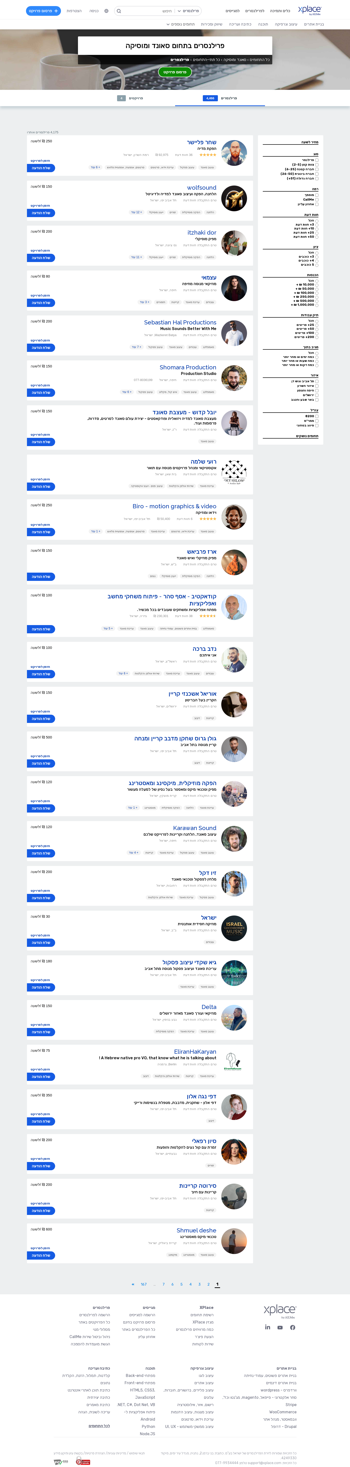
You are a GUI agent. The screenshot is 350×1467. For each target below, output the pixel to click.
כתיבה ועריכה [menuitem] (240, 24)
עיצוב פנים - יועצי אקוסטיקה (147, 486)
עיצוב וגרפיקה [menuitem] (286, 24)
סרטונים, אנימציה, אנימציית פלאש (125, 167)
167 (144, 1284)
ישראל (208, 917)
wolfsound (201, 187)
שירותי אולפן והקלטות (181, 486)
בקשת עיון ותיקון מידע (68, 1453)
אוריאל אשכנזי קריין (192, 693)
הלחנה (210, 212)
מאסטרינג (150, 807)
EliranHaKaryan (195, 1051)
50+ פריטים (305, 329)
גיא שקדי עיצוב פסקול (189, 962)
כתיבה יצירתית (98, 1397)
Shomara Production (188, 367)
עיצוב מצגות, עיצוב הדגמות (192, 1412)
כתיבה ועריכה (99, 1368)
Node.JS (147, 1434)
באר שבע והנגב (302, 400)
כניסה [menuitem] (94, 10)
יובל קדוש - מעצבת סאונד (184, 412)
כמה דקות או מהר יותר (298, 365)
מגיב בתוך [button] (310, 347)
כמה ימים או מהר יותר (298, 357)
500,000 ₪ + (303, 301)
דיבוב (197, 718)
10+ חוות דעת (304, 228)
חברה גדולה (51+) (300, 178)
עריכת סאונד (193, 302)
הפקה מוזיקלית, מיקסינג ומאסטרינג (172, 783)
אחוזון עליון (306, 204)
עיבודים (210, 302)
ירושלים (308, 395)
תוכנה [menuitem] (263, 24)
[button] (290, 142)
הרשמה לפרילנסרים (94, 1315)
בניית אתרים (287, 1368)
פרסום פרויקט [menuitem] (43, 10)
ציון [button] (315, 247)
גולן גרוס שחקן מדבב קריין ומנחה (175, 738)
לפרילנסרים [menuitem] (254, 10)
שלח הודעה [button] (41, 168)
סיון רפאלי (204, 1141)
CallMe (308, 200)
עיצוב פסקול (187, 167)
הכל (311, 220)
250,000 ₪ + (303, 297)
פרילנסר (308, 160)
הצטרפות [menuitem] (74, 10)
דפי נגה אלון (201, 1096)
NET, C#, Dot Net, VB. (136, 1405)
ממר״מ (309, 421)
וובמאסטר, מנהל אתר (280, 1419)
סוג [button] (315, 154)
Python (148, 1427)
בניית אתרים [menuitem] (314, 24)
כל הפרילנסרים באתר (138, 1329)
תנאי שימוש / (135, 1453)
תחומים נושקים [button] (307, 436)
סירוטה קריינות (197, 1185)
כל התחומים (260, 60)
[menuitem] (107, 11)
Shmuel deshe (196, 1230)
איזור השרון (305, 386)
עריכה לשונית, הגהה (94, 1412)
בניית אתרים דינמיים (281, 1383)
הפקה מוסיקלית (191, 212)
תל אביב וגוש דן (302, 381)
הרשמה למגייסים (142, 1315)
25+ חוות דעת (303, 233)
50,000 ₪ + (304, 289)
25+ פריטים (305, 325)
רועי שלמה (203, 461)
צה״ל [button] (314, 410)
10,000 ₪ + (305, 285)
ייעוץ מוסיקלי (156, 212)
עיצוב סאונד (207, 167)
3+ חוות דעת (305, 225)
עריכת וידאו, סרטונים (162, 167)
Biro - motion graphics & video (174, 506)
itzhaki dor (202, 232)
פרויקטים (130, 98)
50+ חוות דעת (303, 237)
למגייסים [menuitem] (232, 10)
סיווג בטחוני (305, 425)
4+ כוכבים (306, 261)
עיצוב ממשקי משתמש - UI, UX (189, 1427)
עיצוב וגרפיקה (201, 1368)
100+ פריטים (304, 333)
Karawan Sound (194, 828)
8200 (309, 416)
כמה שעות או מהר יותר (298, 361)
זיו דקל (207, 873)
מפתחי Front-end (140, 1383)
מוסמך (309, 195)
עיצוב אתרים (203, 1383)
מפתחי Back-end (140, 1376)
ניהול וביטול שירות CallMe (89, 1337)
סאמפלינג (208, 347)
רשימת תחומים (201, 1315)
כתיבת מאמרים (98, 1405)
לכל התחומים (99, 1426)
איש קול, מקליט (168, 392)
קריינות (175, 302)
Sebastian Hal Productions (180, 322)
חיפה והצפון (305, 390)
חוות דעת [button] (311, 215)
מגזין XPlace (203, 1322)
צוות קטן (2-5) (303, 165)
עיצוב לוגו (206, 1376)
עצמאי (208, 277)
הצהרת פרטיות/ (94, 1453)
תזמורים (160, 302)
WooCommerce (283, 1412)
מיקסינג (173, 1255)
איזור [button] (314, 375)
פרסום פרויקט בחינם (139, 1322)
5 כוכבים (307, 265)
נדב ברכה (204, 649)
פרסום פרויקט (175, 72)
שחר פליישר (201, 142)
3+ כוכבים (306, 257)
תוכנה (150, 1368)
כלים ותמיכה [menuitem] (280, 10)
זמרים (173, 212)
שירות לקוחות (202, 1344)
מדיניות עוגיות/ (115, 1453)
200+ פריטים (304, 337)
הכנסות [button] (312, 275)
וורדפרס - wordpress (279, 1390)
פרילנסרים (220, 98)
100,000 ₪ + (304, 293)
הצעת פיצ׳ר (204, 1337)
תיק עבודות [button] (309, 315)
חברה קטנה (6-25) (299, 169)
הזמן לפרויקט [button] (40, 161)
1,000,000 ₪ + (302, 305)
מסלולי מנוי (101, 1329)
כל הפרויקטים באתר (94, 1322)
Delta (209, 1007)
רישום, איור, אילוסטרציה (195, 1405)
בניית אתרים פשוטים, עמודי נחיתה (178, 628)
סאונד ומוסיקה (234, 59)
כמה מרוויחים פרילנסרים (194, 1329)
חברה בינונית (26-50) (297, 174)
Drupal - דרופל (284, 1427)
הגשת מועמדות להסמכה (90, 1344)
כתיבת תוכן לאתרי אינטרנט (89, 1390)
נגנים (152, 576)
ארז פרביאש (201, 551)
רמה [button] (315, 189)
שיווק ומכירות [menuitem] (211, 24)
